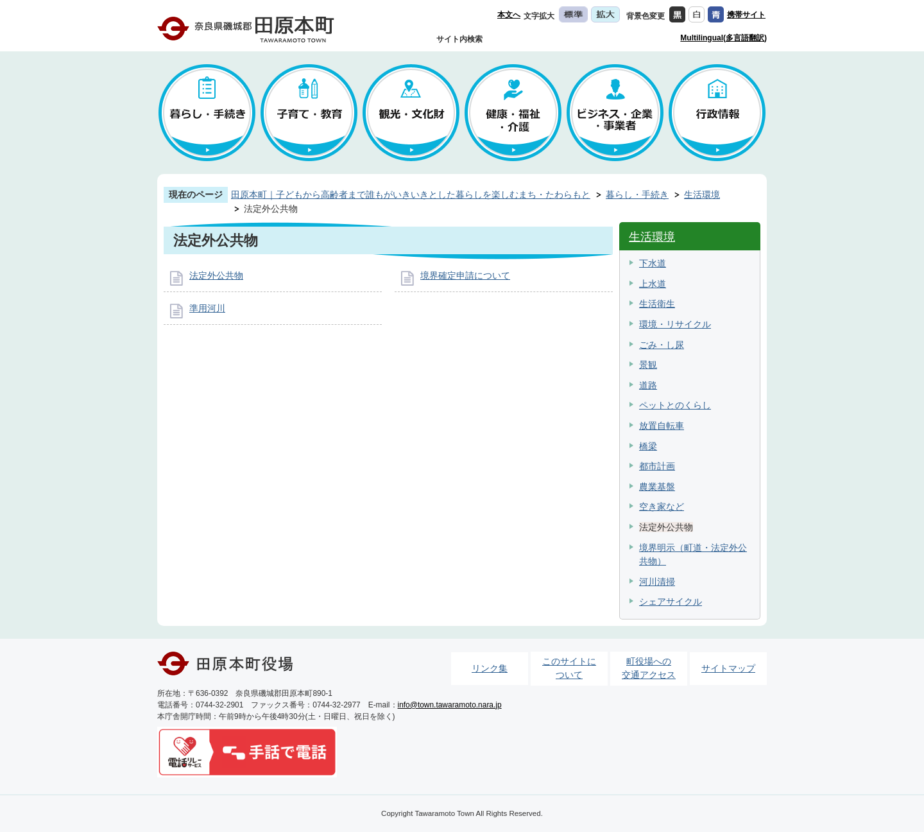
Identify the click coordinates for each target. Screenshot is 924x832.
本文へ (508, 14)
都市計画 (657, 466)
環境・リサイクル (675, 324)
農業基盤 (657, 486)
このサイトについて (569, 668)
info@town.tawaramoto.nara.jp (450, 704)
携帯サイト (746, 14)
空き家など (661, 506)
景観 (648, 365)
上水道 (652, 284)
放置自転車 (661, 425)
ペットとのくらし (675, 405)
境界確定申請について (465, 275)
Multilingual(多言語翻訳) (723, 37)
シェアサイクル (670, 601)
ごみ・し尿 (661, 345)
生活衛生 (657, 304)
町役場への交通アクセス (649, 668)
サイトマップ (728, 668)
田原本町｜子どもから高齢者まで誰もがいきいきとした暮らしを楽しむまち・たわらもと (410, 194)
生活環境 (702, 194)
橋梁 (648, 446)
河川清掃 (657, 581)
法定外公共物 (216, 275)
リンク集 (490, 668)
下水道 (652, 263)
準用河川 (207, 308)
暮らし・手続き (637, 194)
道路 (648, 385)
